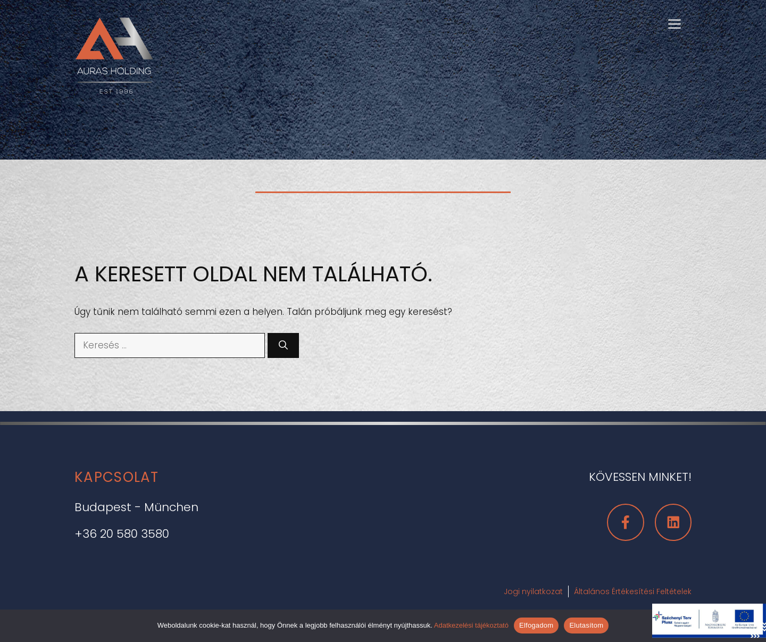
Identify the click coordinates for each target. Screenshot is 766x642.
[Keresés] (283, 345)
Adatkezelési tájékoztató (471, 625)
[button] (674, 23)
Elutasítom (586, 625)
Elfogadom (536, 625)
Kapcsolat (116, 477)
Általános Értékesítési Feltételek (633, 591)
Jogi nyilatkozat (533, 591)
